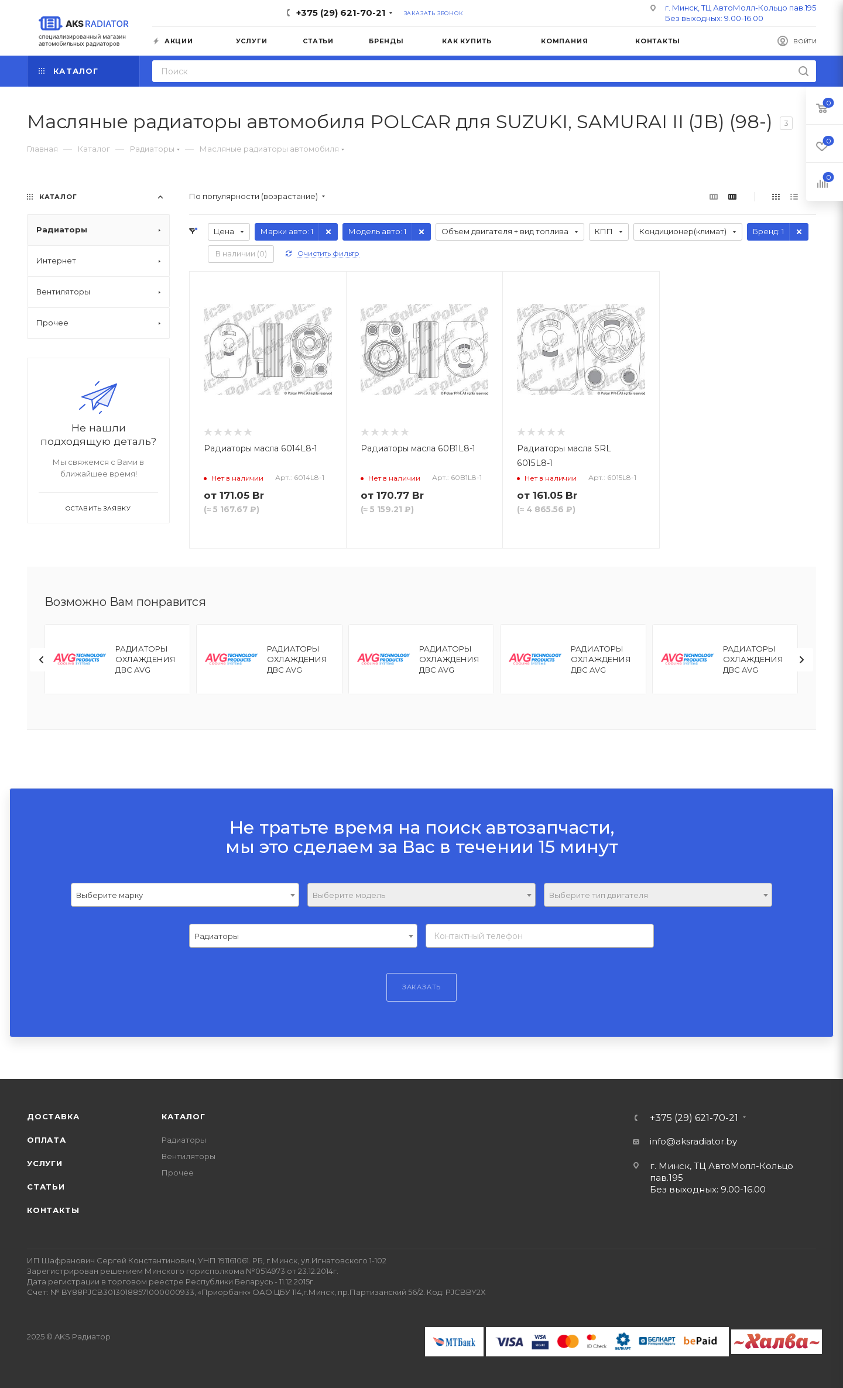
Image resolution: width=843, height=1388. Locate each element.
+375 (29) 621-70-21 (341, 12)
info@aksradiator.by (693, 1141)
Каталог (183, 1116)
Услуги (45, 1163)
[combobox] (185, 895)
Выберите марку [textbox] (109, 895)
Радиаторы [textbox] (216, 936)
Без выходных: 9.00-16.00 (714, 18)
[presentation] (41, 659)
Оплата (46, 1139)
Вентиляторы (188, 1156)
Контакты (53, 1210)
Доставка (53, 1116)
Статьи (46, 1186)
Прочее (178, 1172)
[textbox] (421, 895)
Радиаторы (184, 1139)
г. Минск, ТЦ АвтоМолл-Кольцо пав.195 (740, 7)
